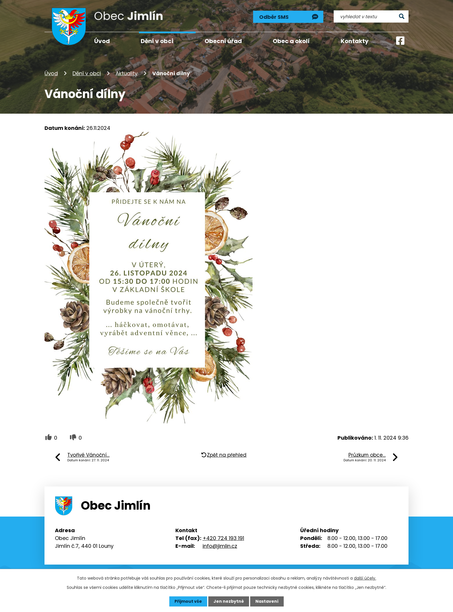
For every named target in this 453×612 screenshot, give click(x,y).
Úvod (51, 73)
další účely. (365, 578)
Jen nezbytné (228, 601)
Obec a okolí (291, 41)
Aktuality (127, 73)
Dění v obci (87, 73)
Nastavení (267, 601)
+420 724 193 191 (223, 538)
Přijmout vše (188, 601)
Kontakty (355, 41)
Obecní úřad (223, 41)
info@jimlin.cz (220, 546)
